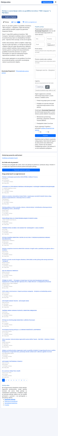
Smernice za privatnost (11, 422)
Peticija (6, 43)
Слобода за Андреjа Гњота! (10, 179)
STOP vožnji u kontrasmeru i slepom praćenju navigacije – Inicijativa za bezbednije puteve (26, 312)
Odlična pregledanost (30, 43)
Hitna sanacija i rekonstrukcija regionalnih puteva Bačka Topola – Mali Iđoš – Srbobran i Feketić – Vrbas (28, 361)
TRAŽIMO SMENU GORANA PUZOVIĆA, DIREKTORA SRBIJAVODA (19, 331)
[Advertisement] (29, 18)
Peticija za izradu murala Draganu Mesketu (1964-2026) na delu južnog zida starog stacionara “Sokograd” (27, 281)
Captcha (37, 102)
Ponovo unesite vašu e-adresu (43, 80)
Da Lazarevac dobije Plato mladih (11, 392)
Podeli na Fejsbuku (9, 38)
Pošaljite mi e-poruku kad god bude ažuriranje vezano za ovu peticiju (45, 126)
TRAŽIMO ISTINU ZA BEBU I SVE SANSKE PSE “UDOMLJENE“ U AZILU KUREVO (23, 249)
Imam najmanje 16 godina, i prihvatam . (44, 149)
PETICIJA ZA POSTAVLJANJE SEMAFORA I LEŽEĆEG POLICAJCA (18, 341)
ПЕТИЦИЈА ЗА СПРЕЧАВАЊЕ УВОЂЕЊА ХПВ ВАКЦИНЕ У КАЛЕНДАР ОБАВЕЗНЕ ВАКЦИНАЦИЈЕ (28, 207)
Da (40, 153)
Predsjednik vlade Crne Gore (45, 144)
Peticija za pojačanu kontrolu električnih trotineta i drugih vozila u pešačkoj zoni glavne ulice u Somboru (28, 270)
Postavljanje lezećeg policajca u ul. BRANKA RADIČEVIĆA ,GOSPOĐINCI (21, 350)
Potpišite (45, 157)
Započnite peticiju (47, 2)
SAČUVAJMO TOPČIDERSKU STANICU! (12, 382)
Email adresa (38, 70)
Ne (48, 153)
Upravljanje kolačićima (11, 424)
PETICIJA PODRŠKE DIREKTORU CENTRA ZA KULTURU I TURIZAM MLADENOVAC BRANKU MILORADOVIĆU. (26, 259)
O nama (7, 426)
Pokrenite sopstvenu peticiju (21, 191)
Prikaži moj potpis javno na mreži (46, 121)
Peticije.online (5, 2)
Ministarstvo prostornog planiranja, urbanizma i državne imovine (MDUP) (46, 139)
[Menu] (55, 2)
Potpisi (15, 43)
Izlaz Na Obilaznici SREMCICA (10, 291)
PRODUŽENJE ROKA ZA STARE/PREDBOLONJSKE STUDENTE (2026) (19, 239)
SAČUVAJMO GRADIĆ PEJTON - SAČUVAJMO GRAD (15, 322)
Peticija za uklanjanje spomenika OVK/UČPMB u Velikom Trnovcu (20, 198)
